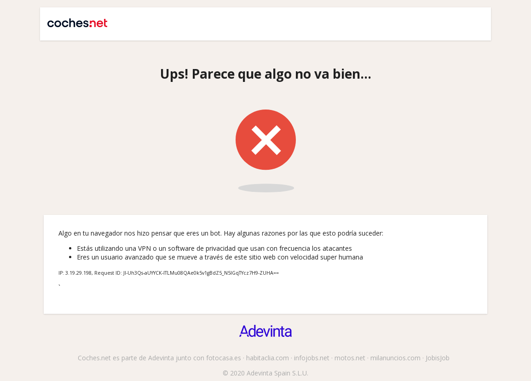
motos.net (350, 357)
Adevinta (161, 357)
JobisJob (438, 357)
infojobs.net (311, 357)
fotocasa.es (223, 357)
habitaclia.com (267, 357)
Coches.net (72, 19)
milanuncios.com (395, 357)
